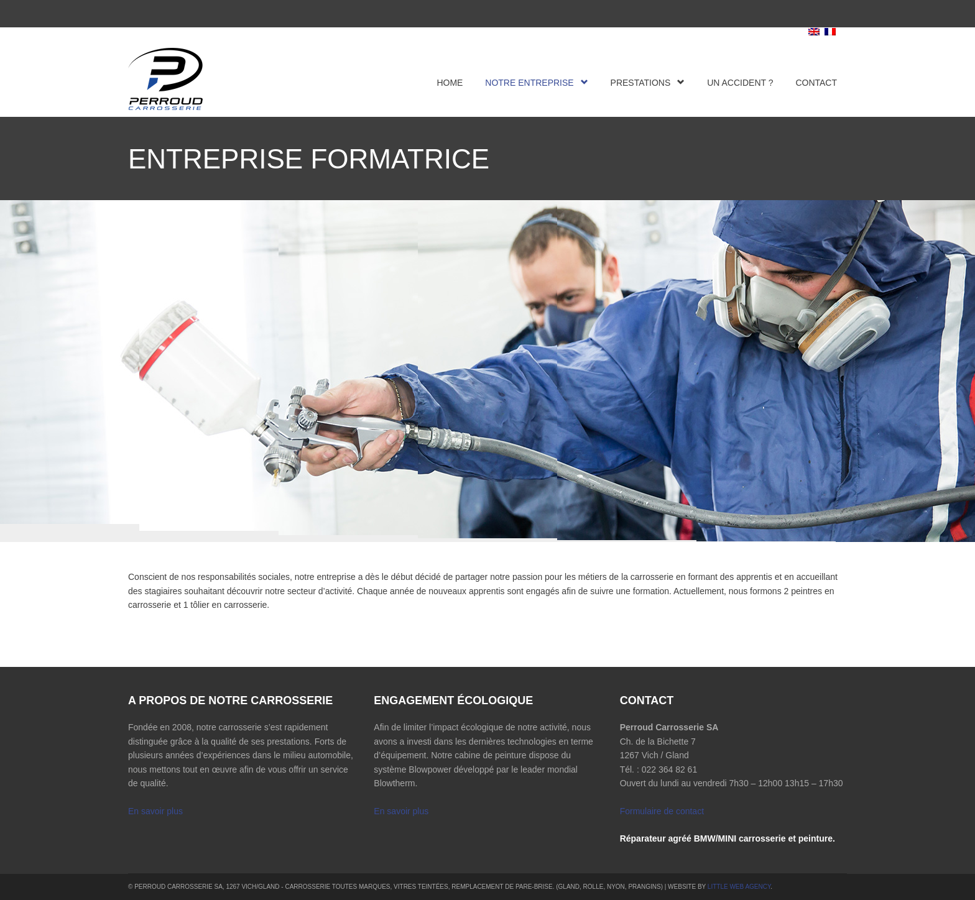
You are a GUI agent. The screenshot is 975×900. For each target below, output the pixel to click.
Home (450, 83)
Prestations (648, 82)
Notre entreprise (536, 82)
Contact (816, 83)
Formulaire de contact (662, 811)
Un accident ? (740, 83)
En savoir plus (155, 811)
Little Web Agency (739, 886)
